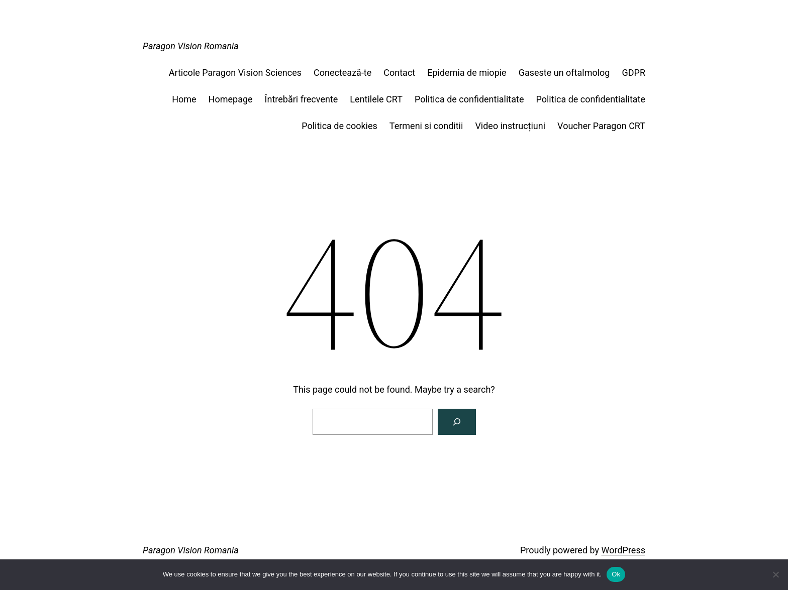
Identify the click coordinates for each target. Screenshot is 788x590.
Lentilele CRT (376, 99)
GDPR (633, 72)
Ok (616, 574)
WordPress (623, 550)
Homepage (231, 99)
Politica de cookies (339, 126)
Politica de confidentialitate (469, 99)
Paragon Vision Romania (191, 46)
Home (184, 99)
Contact (399, 72)
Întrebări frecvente (301, 99)
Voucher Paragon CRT (601, 126)
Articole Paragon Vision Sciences (235, 72)
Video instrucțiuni (510, 126)
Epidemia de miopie (466, 72)
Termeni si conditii (426, 126)
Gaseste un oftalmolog (564, 72)
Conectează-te (342, 72)
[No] (775, 574)
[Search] (457, 422)
